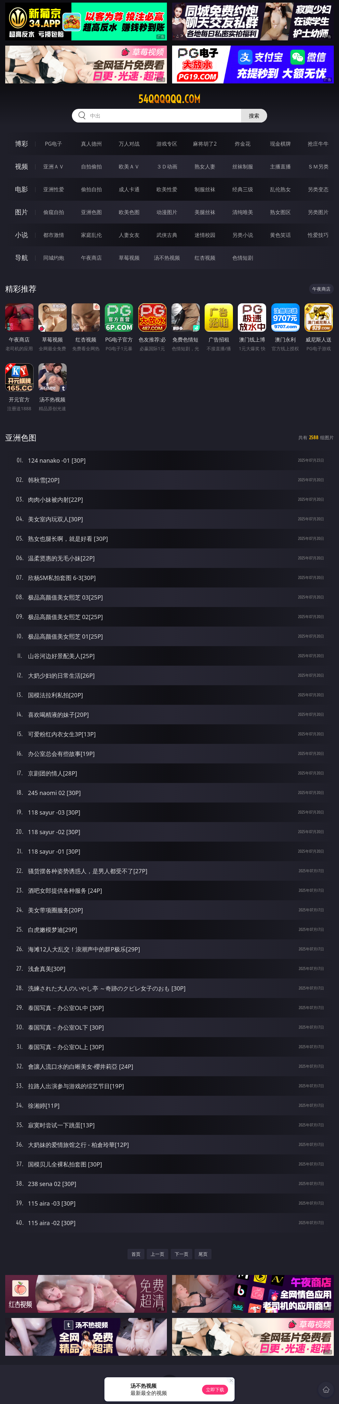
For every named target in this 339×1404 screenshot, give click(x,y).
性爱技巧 (318, 235)
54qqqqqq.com (169, 99)
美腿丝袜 (205, 212)
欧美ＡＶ (129, 166)
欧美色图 (129, 212)
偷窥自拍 (53, 212)
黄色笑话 (280, 235)
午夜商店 (91, 257)
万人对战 (129, 143)
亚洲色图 (91, 212)
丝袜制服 (242, 166)
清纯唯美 (242, 212)
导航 (21, 257)
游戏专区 (166, 143)
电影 (21, 189)
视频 (21, 166)
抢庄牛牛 (318, 143)
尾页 (203, 1254)
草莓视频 (129, 257)
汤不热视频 (167, 257)
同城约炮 (53, 257)
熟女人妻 (205, 166)
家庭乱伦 (91, 235)
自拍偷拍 (91, 166)
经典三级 (242, 189)
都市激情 (53, 235)
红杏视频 (205, 257)
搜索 (254, 115)
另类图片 (318, 212)
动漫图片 (166, 212)
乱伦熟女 (280, 189)
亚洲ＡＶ (53, 166)
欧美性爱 (166, 189)
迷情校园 (205, 235)
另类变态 (318, 189)
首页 (136, 1254)
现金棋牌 (280, 143)
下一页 (181, 1254)
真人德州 (91, 143)
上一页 (157, 1254)
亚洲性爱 (53, 189)
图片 (21, 212)
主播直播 (280, 166)
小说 (21, 234)
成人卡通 (129, 189)
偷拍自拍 (91, 189)
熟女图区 (280, 212)
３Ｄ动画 (166, 166)
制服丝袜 (205, 189)
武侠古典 (166, 235)
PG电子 (53, 143)
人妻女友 (129, 235)
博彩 (21, 143)
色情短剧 (242, 257)
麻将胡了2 (205, 143)
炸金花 (243, 143)
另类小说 (242, 235)
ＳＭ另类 (318, 166)
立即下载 (215, 1389)
